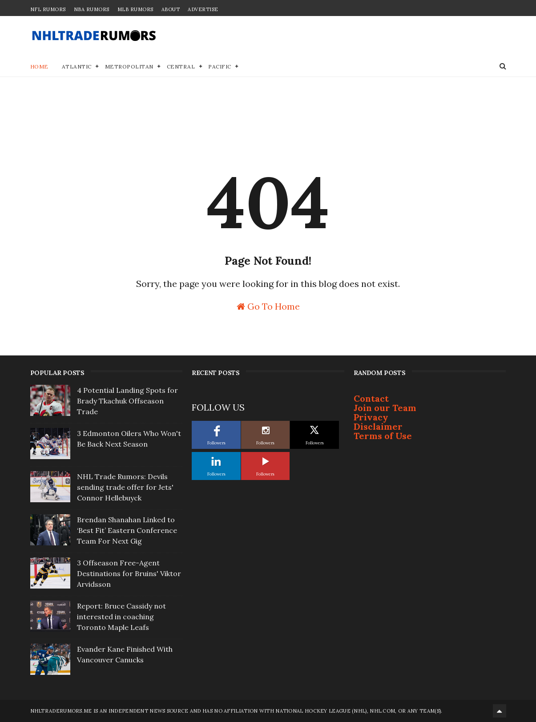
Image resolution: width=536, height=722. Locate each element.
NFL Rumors (48, 9)
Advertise (203, 9)
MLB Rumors (135, 9)
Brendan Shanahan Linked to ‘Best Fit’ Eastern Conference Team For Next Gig (127, 530)
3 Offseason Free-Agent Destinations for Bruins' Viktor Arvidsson (129, 573)
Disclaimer (378, 426)
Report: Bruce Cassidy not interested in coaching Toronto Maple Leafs (121, 616)
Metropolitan (129, 66)
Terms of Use (383, 435)
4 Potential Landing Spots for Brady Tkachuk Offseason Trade (127, 401)
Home (39, 66)
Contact (371, 398)
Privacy (371, 417)
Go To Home (268, 306)
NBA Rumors (91, 9)
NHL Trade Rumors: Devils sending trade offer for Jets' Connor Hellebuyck (125, 487)
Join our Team (385, 407)
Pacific (219, 66)
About (170, 9)
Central (181, 66)
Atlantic (77, 66)
